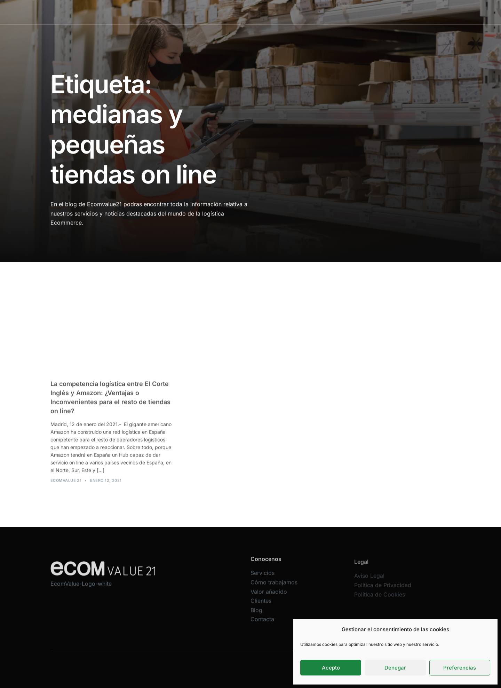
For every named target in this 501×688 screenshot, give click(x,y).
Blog (354, 12)
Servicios (204, 12)
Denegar (395, 667)
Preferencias (459, 667)
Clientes (329, 12)
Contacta (380, 12)
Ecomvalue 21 (65, 484)
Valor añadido (293, 12)
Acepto (331, 667)
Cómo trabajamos (246, 12)
